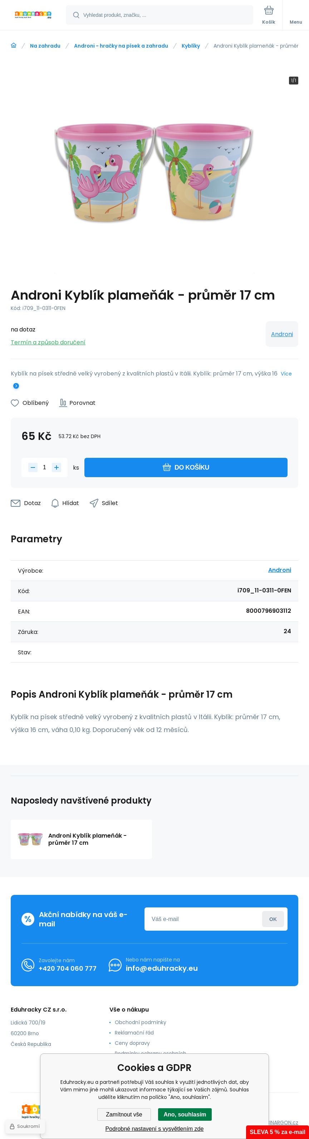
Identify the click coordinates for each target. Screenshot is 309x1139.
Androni (282, 334)
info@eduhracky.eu (162, 968)
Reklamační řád (134, 1032)
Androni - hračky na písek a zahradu (121, 45)
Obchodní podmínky (140, 1022)
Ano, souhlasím (184, 1114)
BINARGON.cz (282, 1122)
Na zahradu (45, 45)
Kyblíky (191, 45)
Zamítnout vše (124, 1114)
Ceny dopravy (132, 1043)
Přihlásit (273, 919)
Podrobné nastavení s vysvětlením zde (155, 1129)
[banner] (33, 15)
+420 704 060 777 (68, 968)
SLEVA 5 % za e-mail (277, 1132)
